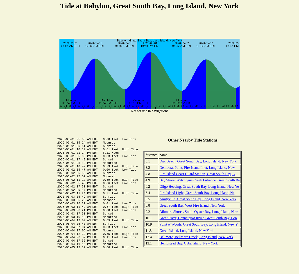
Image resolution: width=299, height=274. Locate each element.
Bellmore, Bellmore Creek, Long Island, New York (196, 237)
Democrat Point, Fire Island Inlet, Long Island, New (197, 167)
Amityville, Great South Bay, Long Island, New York (198, 199)
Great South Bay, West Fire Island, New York (192, 205)
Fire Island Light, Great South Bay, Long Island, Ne (197, 193)
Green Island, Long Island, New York (187, 231)
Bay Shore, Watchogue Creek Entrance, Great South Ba (200, 180)
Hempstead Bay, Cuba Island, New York (189, 243)
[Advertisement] (149, 25)
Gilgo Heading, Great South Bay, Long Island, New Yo (199, 186)
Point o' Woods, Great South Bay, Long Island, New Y (199, 224)
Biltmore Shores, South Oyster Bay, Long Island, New (199, 212)
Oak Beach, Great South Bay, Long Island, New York (198, 161)
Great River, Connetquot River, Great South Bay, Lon (198, 218)
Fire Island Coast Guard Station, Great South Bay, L (197, 174)
